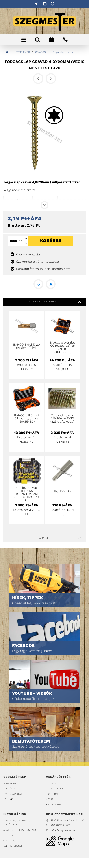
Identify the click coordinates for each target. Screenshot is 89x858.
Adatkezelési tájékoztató (19, 830)
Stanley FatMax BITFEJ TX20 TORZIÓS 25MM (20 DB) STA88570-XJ (26, 494)
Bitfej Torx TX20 (62, 491)
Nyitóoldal (10, 783)
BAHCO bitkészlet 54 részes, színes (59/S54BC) (26, 418)
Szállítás (9, 840)
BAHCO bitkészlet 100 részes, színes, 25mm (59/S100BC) (62, 347)
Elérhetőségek (13, 846)
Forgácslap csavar (63, 52)
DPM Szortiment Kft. (60, 841)
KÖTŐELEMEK (22, 52)
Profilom (52, 794)
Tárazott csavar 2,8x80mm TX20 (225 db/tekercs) (62, 418)
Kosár (50, 799)
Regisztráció (54, 788)
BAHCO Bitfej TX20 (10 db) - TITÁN (26, 346)
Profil (44, 4)
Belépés (36, 4)
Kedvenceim (53, 804)
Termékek (9, 788)
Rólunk (8, 799)
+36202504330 (65, 39)
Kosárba (51, 262)
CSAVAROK (41, 52)
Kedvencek (52, 4)
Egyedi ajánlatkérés (16, 794)
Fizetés (8, 835)
